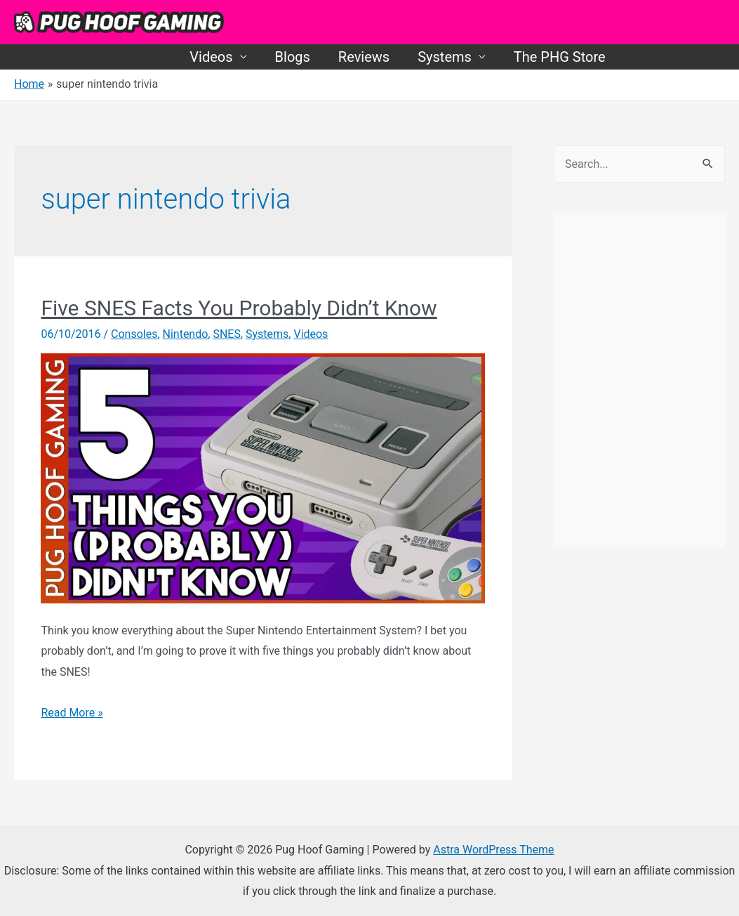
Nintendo (185, 334)
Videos (210, 56)
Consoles (134, 334)
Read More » (71, 712)
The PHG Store (560, 56)
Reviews (364, 56)
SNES (227, 334)
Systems (445, 56)
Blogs (292, 56)
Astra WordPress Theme (493, 849)
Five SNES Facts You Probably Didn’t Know (239, 308)
